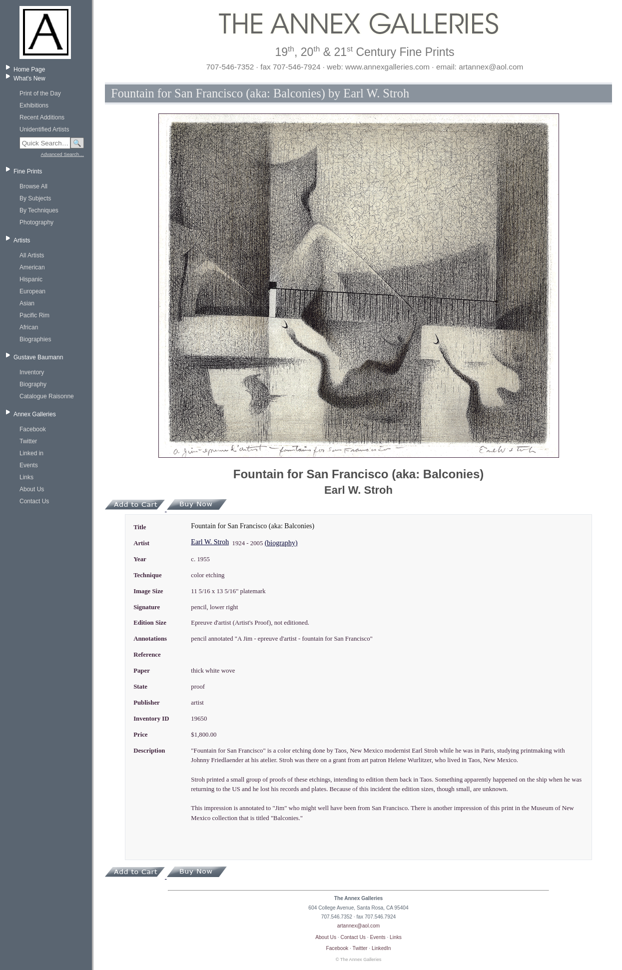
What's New (29, 78)
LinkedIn (381, 948)
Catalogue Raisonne (46, 396)
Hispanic (30, 279)
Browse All (33, 186)
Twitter (28, 441)
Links (26, 477)
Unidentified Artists (44, 129)
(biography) (281, 543)
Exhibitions (33, 105)
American (32, 267)
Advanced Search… (62, 154)
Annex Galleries (34, 414)
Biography (32, 384)
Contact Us (34, 501)
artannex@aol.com (358, 926)
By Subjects (35, 198)
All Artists (31, 255)
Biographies (35, 339)
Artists (21, 240)
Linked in (31, 453)
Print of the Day (40, 93)
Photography (36, 222)
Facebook (32, 429)
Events (28, 465)
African (28, 327)
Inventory (31, 372)
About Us (31, 489)
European (32, 291)
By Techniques (38, 210)
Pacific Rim (34, 315)
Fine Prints (27, 171)
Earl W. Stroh (210, 542)
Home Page (29, 69)
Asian (26, 303)
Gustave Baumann (38, 357)
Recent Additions (41, 117)
